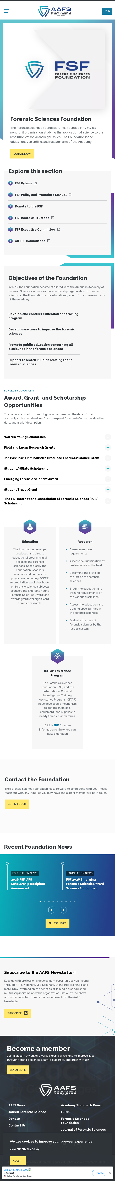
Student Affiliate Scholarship (26, 469)
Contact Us (17, 1125)
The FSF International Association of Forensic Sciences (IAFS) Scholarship (51, 502)
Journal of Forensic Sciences (83, 1129)
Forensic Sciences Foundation (75, 1121)
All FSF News (57, 923)
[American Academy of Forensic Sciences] (54, 11)
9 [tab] (75, 902)
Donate (14, 1118)
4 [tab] (53, 902)
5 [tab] (57, 902)
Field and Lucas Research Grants (29, 448)
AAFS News (16, 1105)
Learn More (18, 1070)
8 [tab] (70, 902)
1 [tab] (40, 902)
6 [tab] (62, 902)
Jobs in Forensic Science (27, 1112)
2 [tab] (44, 902)
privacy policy (30, 1149)
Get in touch (17, 804)
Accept (18, 1160)
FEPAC (65, 1112)
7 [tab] (66, 902)
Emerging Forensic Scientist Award (31, 479)
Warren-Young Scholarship (25, 437)
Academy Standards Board (81, 1105)
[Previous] (51, 910)
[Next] (63, 910)
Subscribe (14, 1013)
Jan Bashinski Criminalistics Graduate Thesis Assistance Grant (52, 458)
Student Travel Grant (20, 490)
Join (107, 11)
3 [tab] (49, 902)
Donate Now (22, 154)
